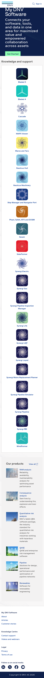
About (4, 616)
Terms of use (6, 655)
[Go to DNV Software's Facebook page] (16, 667)
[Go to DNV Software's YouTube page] (23, 667)
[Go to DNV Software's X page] (10, 667)
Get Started (13, 54)
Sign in (39, 4)
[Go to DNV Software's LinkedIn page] (3, 667)
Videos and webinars (10, 639)
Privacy (4, 651)
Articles (4, 620)
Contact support (8, 636)
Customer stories (8, 624)
